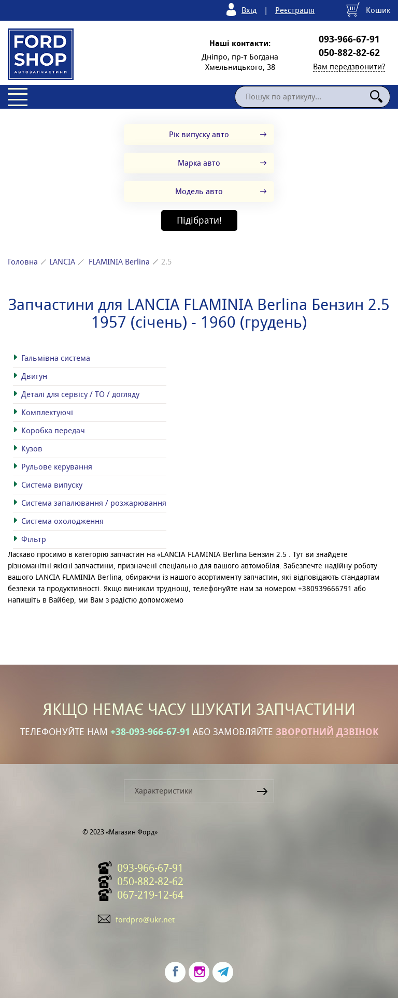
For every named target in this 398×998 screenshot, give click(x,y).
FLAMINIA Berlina (119, 262)
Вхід (249, 10)
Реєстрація (295, 10)
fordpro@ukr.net (145, 919)
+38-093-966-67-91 (150, 732)
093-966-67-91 (349, 39)
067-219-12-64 (150, 895)
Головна (23, 262)
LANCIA (62, 262)
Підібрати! (199, 220)
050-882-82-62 (349, 53)
